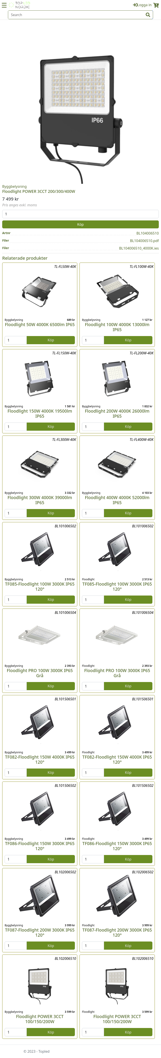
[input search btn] (148, 15)
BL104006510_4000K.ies (139, 248)
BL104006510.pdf (144, 240)
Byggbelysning (14, 186)
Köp (80, 224)
